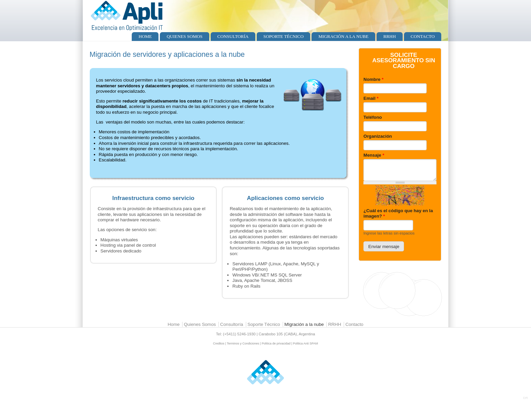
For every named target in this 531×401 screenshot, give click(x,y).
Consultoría (233, 36)
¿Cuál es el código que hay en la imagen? (398, 213)
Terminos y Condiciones (243, 343)
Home (145, 36)
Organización (377, 136)
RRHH (389, 36)
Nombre (373, 79)
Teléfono (372, 117)
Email (370, 98)
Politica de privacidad (276, 343)
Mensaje (373, 155)
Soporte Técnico (283, 36)
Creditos (219, 343)
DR (525, 398)
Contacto (423, 36)
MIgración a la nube (343, 36)
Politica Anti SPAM (305, 343)
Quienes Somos (185, 36)
